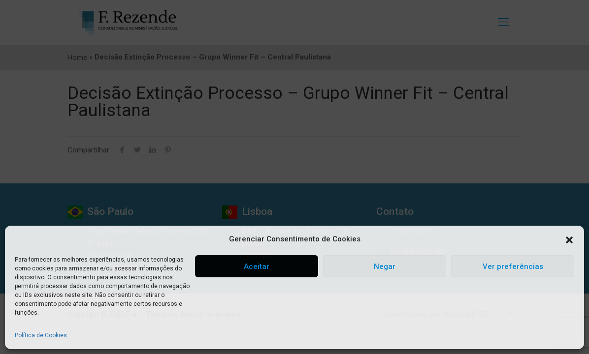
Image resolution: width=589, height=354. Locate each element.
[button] (569, 239)
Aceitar (256, 266)
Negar (384, 266)
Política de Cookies (41, 335)
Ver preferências (513, 266)
